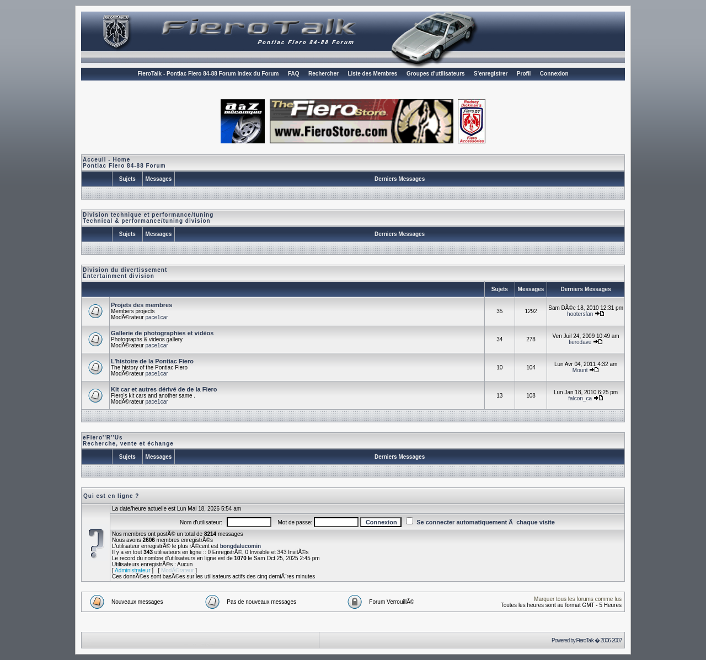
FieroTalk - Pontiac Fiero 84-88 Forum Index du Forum (208, 74)
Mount (580, 370)
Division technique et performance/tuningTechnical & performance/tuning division (148, 218)
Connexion (554, 74)
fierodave (580, 342)
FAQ (293, 74)
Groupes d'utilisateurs (436, 74)
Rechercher (323, 74)
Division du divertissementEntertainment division (125, 273)
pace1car (156, 317)
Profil (524, 74)
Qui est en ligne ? (111, 496)
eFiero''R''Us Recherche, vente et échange (128, 440)
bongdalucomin (240, 546)
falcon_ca (580, 398)
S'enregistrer (490, 74)
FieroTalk (584, 640)
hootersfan (580, 314)
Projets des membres (141, 305)
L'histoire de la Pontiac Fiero (152, 361)
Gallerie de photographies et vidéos (162, 333)
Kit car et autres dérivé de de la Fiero (164, 389)
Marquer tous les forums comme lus (578, 599)
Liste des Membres (372, 74)
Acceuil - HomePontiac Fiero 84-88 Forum (124, 163)
